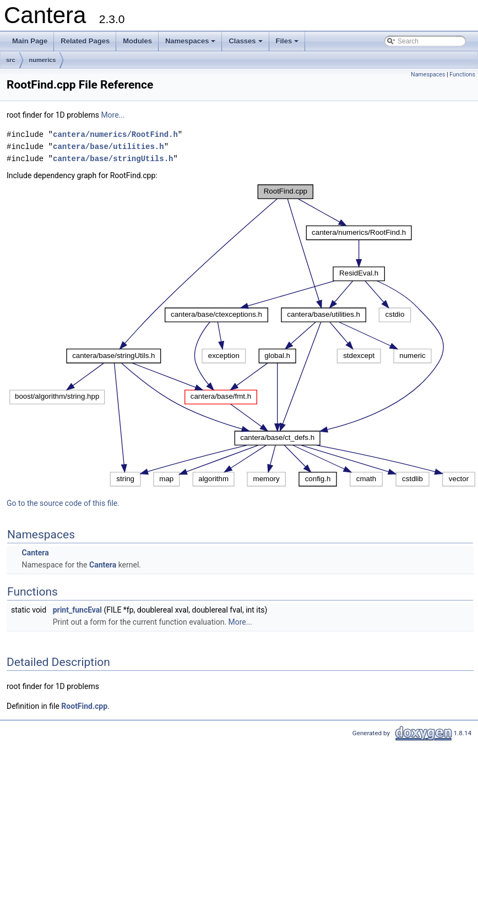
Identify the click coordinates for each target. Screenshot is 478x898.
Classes (246, 44)
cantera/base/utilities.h (108, 146)
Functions (462, 74)
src (10, 60)
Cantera (34, 552)
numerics (42, 60)
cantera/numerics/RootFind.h (115, 134)
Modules (137, 41)
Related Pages (85, 41)
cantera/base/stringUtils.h (113, 158)
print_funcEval (77, 609)
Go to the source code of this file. (63, 503)
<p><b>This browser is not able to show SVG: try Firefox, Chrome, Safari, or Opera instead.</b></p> (242, 335)
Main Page (29, 41)
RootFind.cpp (84, 706)
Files (288, 44)
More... (112, 115)
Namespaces (191, 44)
